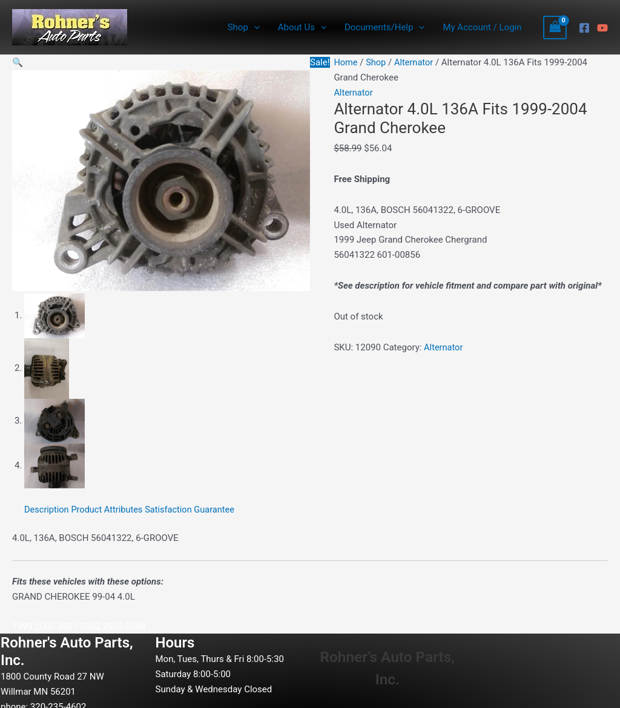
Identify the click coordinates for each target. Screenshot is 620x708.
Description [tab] (47, 507)
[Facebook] (584, 27)
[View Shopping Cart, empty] (555, 27)
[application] (254, 27)
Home (346, 62)
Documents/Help (384, 27)
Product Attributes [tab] (110, 507)
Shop (244, 27)
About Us (302, 27)
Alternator (415, 62)
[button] (18, 62)
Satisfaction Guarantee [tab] (194, 507)
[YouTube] (602, 27)
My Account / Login (482, 27)
